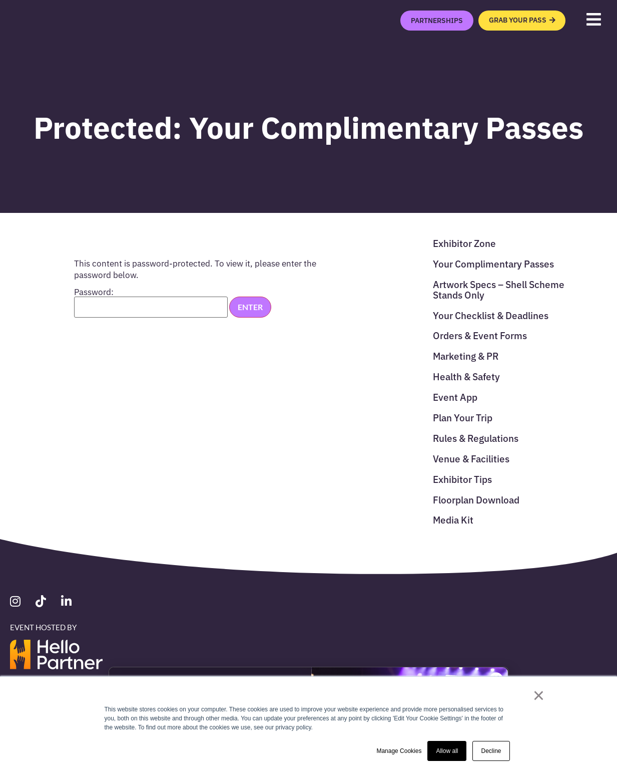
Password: (151, 303)
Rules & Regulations (475, 437)
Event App (455, 396)
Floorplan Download (476, 499)
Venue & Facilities (471, 458)
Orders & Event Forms (480, 335)
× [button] (538, 695)
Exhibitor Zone (464, 242)
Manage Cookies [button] (398, 750)
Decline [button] (491, 750)
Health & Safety (466, 376)
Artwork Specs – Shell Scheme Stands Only (498, 289)
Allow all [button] (447, 750)
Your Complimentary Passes (493, 263)
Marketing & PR (465, 355)
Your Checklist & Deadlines (490, 315)
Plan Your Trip (462, 417)
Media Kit (453, 519)
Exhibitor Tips (462, 478)
